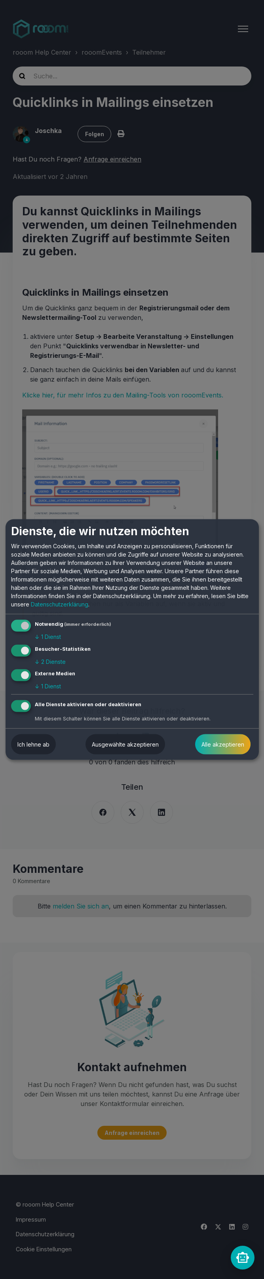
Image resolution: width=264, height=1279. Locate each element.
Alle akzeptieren (222, 744)
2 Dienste (50, 661)
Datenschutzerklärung (59, 604)
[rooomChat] (243, 1257)
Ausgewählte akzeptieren (125, 744)
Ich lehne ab (33, 744)
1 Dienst (48, 636)
